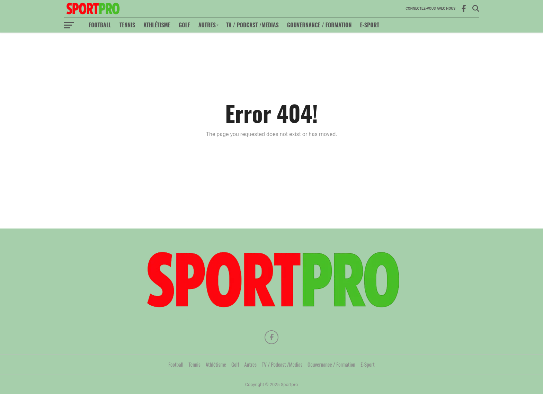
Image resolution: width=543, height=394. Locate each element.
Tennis (127, 25)
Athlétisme (156, 25)
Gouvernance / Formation (319, 25)
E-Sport (369, 25)
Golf (184, 25)
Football (100, 25)
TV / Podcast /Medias (252, 25)
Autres (207, 25)
